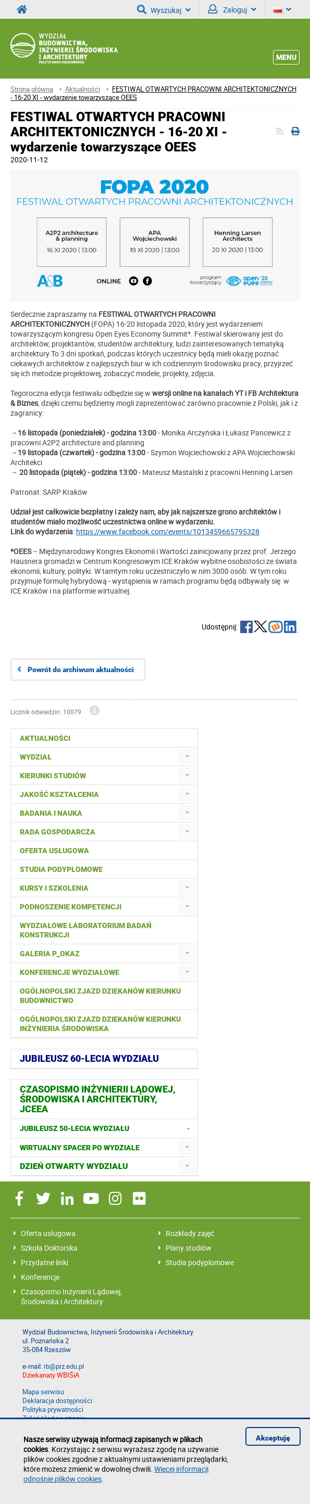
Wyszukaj (164, 9)
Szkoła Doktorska (49, 1248)
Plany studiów (189, 1248)
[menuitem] (187, 757)
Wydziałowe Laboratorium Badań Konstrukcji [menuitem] (86, 930)
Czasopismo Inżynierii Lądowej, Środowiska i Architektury (71, 1296)
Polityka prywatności (52, 1409)
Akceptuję (273, 1438)
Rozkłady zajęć (190, 1233)
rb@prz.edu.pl (64, 1366)
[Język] (282, 9)
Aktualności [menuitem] (45, 738)
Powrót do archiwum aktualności (81, 669)
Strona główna (31, 89)
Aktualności (82, 89)
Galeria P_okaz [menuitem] (50, 953)
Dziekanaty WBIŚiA (50, 1375)
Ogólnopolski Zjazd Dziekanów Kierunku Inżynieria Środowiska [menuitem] (100, 1024)
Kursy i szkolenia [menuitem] (54, 888)
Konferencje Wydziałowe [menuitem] (69, 972)
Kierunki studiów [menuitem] (53, 776)
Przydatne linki (44, 1262)
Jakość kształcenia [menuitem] (59, 794)
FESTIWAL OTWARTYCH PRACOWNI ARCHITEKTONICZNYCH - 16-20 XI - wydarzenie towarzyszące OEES (153, 93)
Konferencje (40, 1277)
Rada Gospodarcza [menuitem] (57, 832)
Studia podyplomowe (200, 1262)
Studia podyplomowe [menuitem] (61, 869)
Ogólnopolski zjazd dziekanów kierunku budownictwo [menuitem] (100, 996)
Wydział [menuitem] (36, 757)
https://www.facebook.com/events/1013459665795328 (167, 531)
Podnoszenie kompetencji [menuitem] (70, 907)
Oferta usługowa (48, 1233)
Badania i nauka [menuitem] (51, 813)
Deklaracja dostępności (57, 1400)
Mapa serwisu (43, 1391)
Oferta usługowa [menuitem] (54, 850)
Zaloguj (232, 9)
